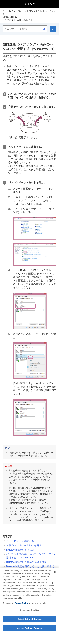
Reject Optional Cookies (29, 621)
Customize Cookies (29, 612)
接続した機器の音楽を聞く (26, 562)
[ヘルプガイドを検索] (25, 28)
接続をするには (20, 549)
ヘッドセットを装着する (20, 541)
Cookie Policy (22, 605)
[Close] (55, 573)
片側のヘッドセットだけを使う (23, 545)
